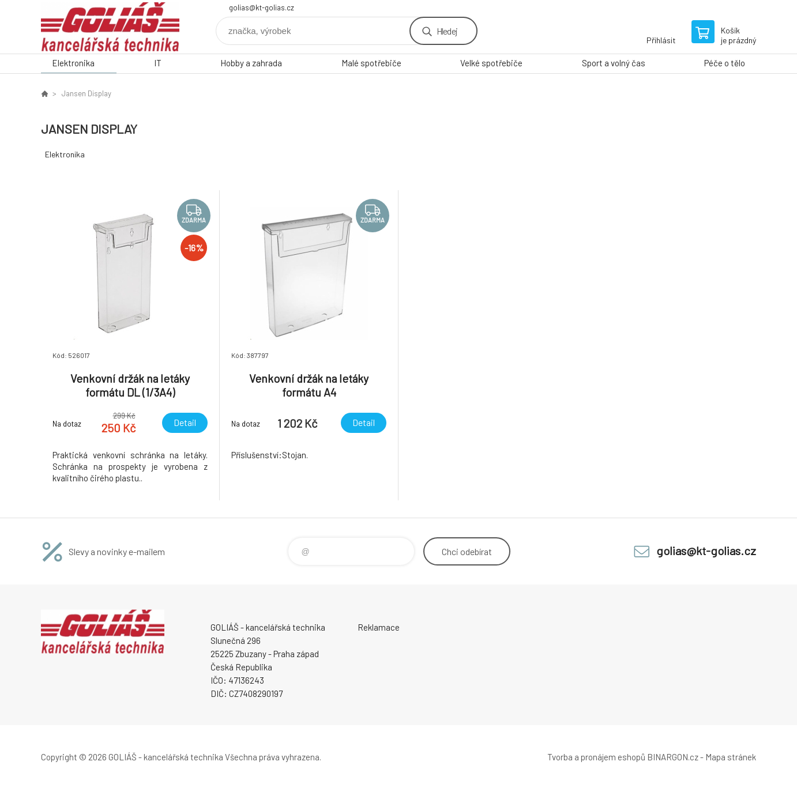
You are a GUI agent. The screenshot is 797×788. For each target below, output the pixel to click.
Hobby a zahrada (251, 63)
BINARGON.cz (672, 757)
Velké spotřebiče (491, 63)
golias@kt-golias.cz (261, 7)
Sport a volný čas (613, 63)
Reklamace (379, 627)
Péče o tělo (724, 63)
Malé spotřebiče (371, 63)
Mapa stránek (730, 757)
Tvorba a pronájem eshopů (596, 757)
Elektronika (73, 63)
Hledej (447, 30)
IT (157, 63)
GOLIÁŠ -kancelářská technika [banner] (110, 27)
